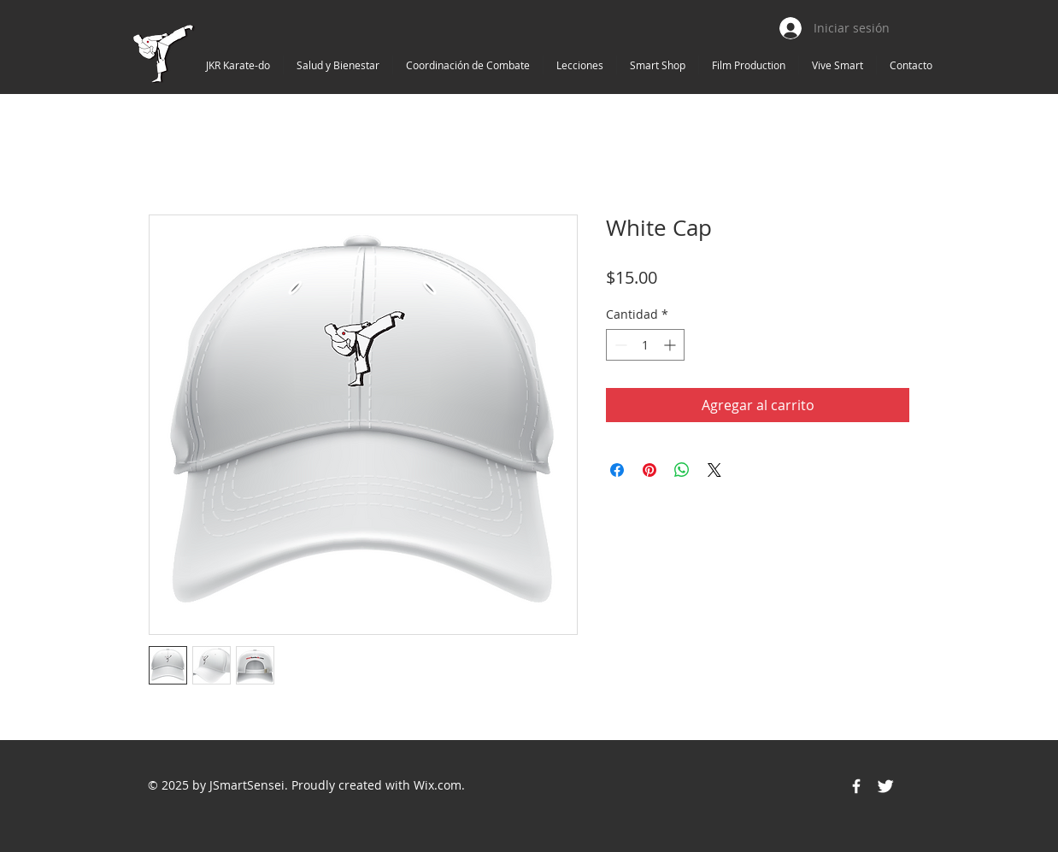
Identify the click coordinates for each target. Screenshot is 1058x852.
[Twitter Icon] (885, 786)
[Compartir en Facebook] (617, 470)
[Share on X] (714, 470)
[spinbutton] (645, 345)
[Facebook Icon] (856, 786)
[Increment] (671, 345)
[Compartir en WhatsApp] (682, 470)
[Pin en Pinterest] (649, 470)
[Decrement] (619, 345)
